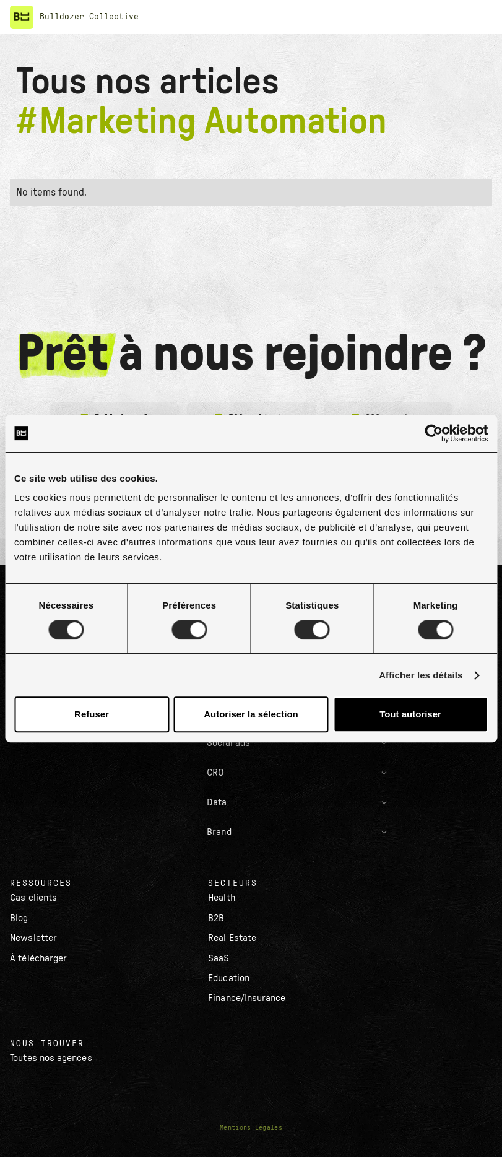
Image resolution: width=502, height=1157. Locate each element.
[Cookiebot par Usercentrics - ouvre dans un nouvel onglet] (433, 433)
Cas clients (33, 898)
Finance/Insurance (246, 998)
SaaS (218, 958)
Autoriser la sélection (251, 714)
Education (228, 978)
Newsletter (33, 938)
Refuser (91, 714)
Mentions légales (251, 1127)
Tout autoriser (410, 714)
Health (221, 898)
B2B (216, 918)
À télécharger (38, 958)
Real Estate (232, 938)
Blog (19, 918)
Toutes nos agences (51, 1058)
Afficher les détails (420, 675)
